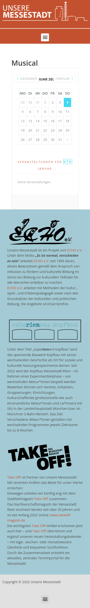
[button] (45, 37)
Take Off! (14, 477)
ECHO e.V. (75, 250)
